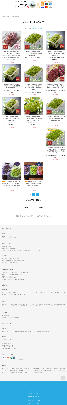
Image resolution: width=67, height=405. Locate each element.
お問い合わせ (33, 378)
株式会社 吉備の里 (10, 402)
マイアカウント (33, 385)
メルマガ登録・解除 (33, 395)
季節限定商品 (5, 16)
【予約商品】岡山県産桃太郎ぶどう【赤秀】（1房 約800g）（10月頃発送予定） (11, 118)
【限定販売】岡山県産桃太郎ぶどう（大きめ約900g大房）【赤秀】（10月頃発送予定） (11, 86)
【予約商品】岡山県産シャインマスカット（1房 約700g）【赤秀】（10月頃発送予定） (33, 53)
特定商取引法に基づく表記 (33, 371)
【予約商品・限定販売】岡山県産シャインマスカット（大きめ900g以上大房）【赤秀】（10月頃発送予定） (33, 86)
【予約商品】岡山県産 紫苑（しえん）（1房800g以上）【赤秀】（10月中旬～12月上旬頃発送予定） (11, 53)
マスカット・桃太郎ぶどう (15, 16)
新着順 (40, 28)
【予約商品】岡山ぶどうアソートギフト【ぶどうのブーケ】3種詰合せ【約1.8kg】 (55, 151)
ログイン (33, 391)
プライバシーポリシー (33, 374)
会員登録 (33, 388)
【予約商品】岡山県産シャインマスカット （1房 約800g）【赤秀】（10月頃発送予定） (55, 118)
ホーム (33, 361)
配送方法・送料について (33, 368)
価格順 (35, 28)
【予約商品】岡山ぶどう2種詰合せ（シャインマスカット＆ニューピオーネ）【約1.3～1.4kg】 (33, 151)
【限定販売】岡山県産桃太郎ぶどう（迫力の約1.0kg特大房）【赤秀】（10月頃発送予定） (33, 118)
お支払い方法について (33, 364)
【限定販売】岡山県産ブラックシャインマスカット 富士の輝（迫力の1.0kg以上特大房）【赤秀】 (55, 86)
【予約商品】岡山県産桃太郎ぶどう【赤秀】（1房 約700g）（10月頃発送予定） (55, 53)
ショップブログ (33, 381)
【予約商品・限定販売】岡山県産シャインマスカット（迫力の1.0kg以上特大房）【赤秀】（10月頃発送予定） (11, 152)
